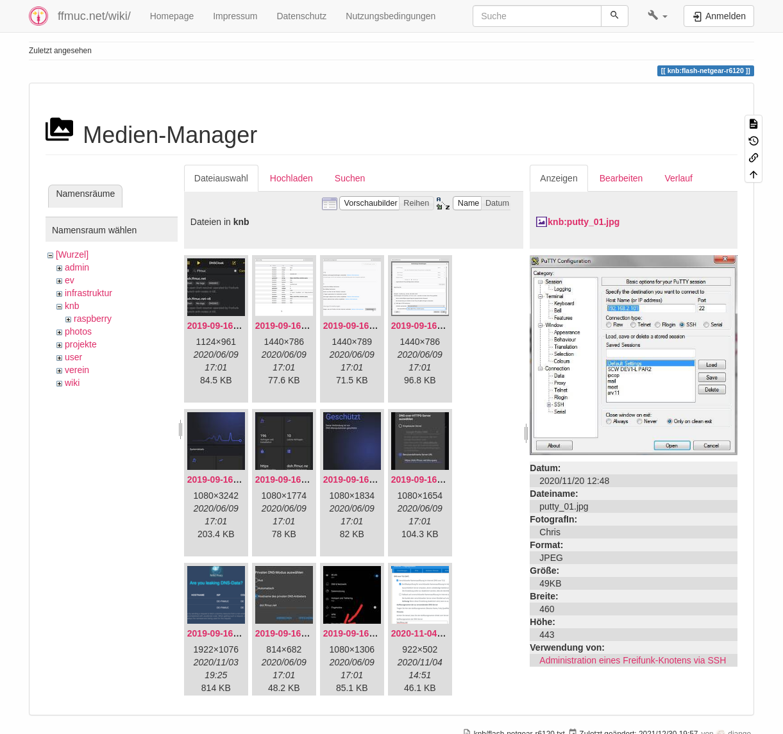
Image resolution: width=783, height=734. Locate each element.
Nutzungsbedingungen (390, 16)
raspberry (93, 318)
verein (77, 370)
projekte (81, 344)
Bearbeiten (621, 178)
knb (72, 306)
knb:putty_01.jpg (583, 222)
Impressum (235, 16)
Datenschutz (301, 16)
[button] (657, 16)
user (73, 357)
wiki (72, 383)
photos (78, 331)
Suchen (350, 178)
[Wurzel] (72, 254)
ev (69, 280)
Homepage (172, 16)
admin (77, 267)
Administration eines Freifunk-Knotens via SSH (632, 660)
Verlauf (678, 178)
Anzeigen (558, 178)
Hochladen (291, 178)
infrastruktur (88, 293)
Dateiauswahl (221, 178)
